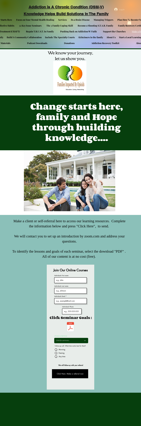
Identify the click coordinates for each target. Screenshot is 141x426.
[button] (129, 22)
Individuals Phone (67, 307)
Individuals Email (59, 296)
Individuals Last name (61, 286)
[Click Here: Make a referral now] (70, 373)
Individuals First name (61, 275)
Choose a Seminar (60, 336)
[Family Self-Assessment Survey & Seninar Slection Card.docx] (70, 327)
